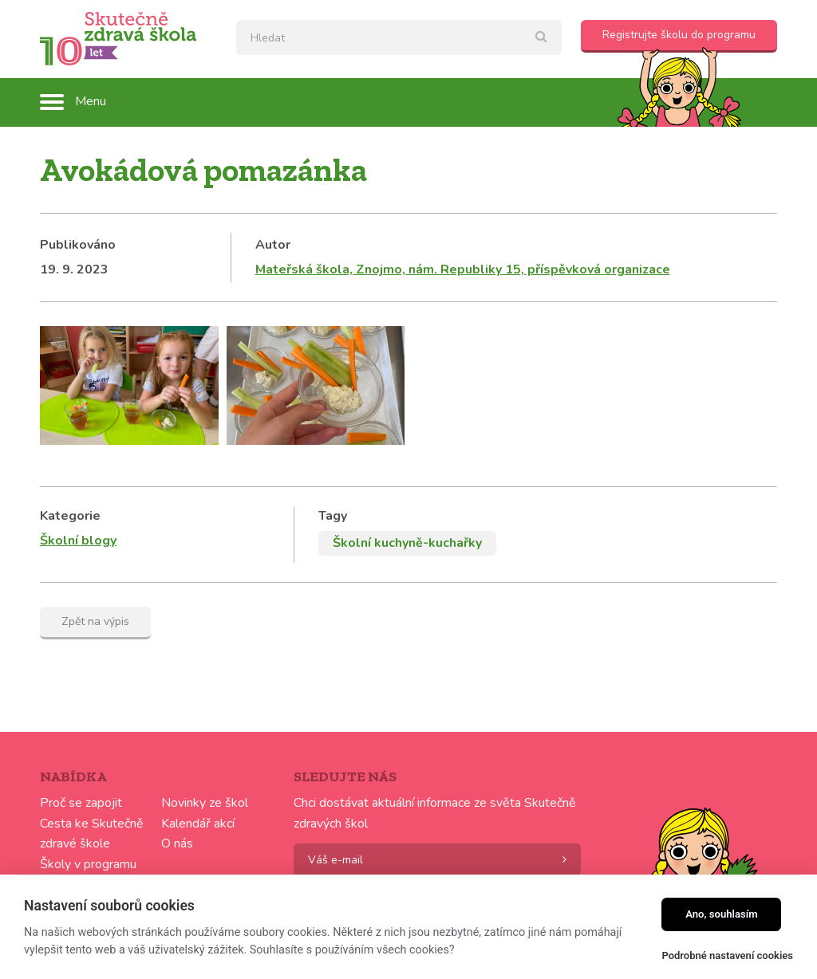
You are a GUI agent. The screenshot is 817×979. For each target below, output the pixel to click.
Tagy (332, 516)
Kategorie (70, 516)
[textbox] (399, 37)
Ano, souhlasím (721, 914)
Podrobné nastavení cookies (727, 955)
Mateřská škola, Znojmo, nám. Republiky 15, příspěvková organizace (462, 269)
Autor (272, 245)
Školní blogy (78, 540)
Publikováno (78, 245)
